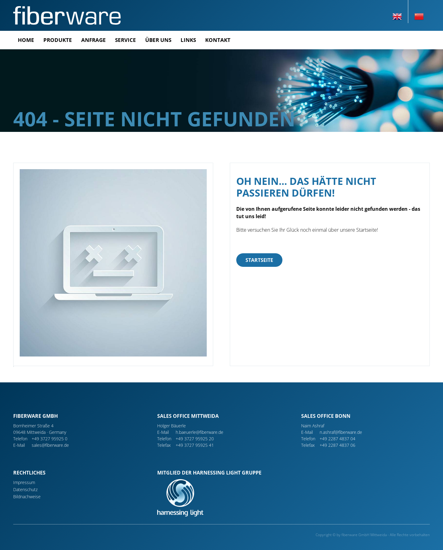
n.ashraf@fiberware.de (341, 432)
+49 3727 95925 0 (49, 439)
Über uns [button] (158, 39)
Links (188, 39)
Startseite (259, 260)
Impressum (24, 482)
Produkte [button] (57, 39)
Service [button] (125, 39)
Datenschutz (25, 489)
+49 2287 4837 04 (337, 439)
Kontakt (217, 39)
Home (26, 39)
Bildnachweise (27, 496)
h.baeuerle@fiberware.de (199, 432)
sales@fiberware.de (50, 445)
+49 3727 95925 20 (195, 439)
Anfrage (93, 39)
